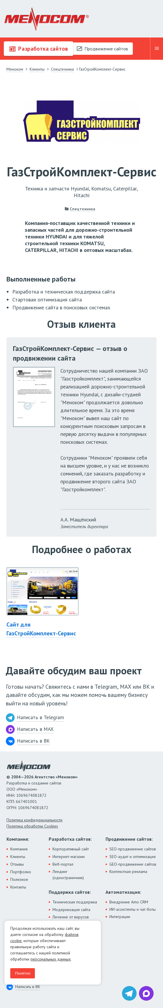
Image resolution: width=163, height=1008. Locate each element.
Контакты (18, 887)
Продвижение (102, 49)
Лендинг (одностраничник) (68, 874)
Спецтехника (82, 209)
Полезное (19, 879)
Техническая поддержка (74, 902)
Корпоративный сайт (70, 849)
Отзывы (17, 864)
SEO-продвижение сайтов (132, 849)
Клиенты (17, 856)
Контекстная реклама (128, 871)
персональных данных (50, 959)
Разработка (38, 48)
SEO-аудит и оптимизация (132, 856)
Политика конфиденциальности (34, 820)
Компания (19, 849)
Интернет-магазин (68, 856)
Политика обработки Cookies (32, 826)
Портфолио (20, 871)
